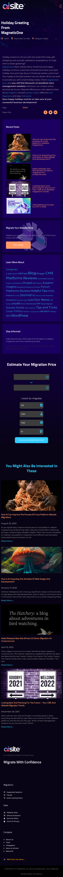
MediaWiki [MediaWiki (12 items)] (11, 300)
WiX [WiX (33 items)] (8, 315)
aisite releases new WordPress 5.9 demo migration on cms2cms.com (26, 640)
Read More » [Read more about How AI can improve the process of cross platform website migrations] (7, 541)
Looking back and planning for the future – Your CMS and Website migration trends (28, 704)
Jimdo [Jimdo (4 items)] (16, 295)
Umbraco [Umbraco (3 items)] (25, 311)
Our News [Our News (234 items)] (41, 299)
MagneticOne (8, 67)
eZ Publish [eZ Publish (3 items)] (36, 287)
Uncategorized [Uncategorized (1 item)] (34, 311)
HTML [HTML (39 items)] (51, 290)
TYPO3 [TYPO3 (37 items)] (18, 311)
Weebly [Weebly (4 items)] (53, 311)
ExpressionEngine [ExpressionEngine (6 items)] (24, 287)
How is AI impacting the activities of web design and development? (25, 580)
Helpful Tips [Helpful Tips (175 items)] (39, 290)
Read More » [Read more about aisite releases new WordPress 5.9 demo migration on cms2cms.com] (7, 665)
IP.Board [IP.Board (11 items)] (10, 295)
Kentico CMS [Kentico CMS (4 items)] (41, 295)
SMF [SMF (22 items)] (38, 303)
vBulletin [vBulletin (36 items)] (45, 311)
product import (32, 93)
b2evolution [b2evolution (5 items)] (13, 274)
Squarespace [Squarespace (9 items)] (47, 304)
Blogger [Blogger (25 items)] (41, 273)
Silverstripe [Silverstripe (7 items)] (30, 304)
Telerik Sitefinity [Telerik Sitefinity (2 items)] (30, 308)
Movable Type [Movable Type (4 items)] (22, 300)
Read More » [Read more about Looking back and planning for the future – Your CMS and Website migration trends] (7, 727)
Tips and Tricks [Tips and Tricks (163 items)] (46, 307)
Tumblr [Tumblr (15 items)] (9, 311)
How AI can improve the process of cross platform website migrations (28, 516)
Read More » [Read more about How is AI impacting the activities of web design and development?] (7, 600)
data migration (11, 93)
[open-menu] (61, 6)
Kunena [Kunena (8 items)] (49, 295)
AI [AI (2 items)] (7, 274)
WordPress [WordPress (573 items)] (19, 315)
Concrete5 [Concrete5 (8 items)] (42, 278)
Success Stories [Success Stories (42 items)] (15, 307)
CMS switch (26, 96)
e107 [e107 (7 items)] (34, 283)
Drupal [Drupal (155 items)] (27, 282)
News (25, 108)
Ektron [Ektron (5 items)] (40, 283)
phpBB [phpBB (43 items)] (16, 303)
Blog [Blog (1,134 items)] (32, 273)
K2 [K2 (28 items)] (33, 295)
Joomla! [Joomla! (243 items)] (26, 295)
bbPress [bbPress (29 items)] (23, 273)
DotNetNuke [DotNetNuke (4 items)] (17, 283)
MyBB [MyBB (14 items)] (31, 300)
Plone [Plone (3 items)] (23, 304)
